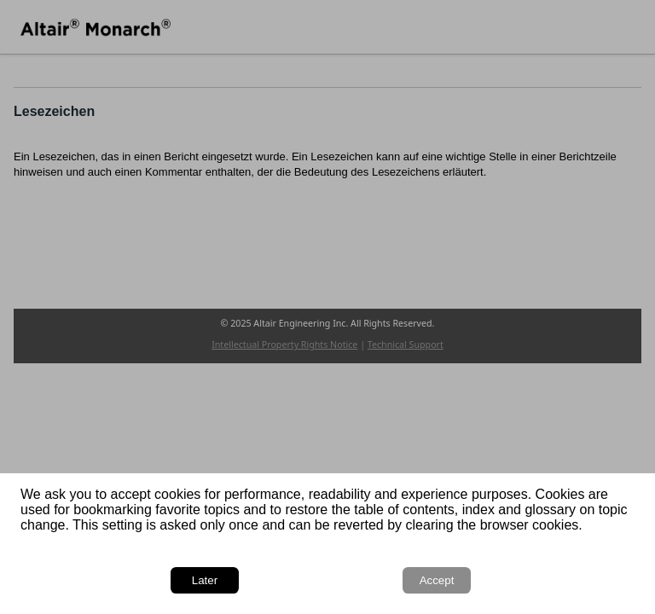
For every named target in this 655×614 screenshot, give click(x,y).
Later (204, 580)
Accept (437, 580)
